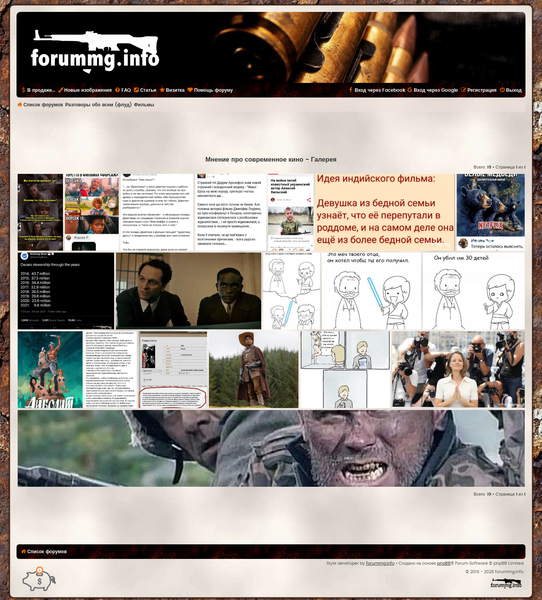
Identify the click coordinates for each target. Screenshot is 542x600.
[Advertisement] (271, 133)
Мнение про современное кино (254, 160)
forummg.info (380, 563)
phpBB (444, 563)
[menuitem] (122, 90)
